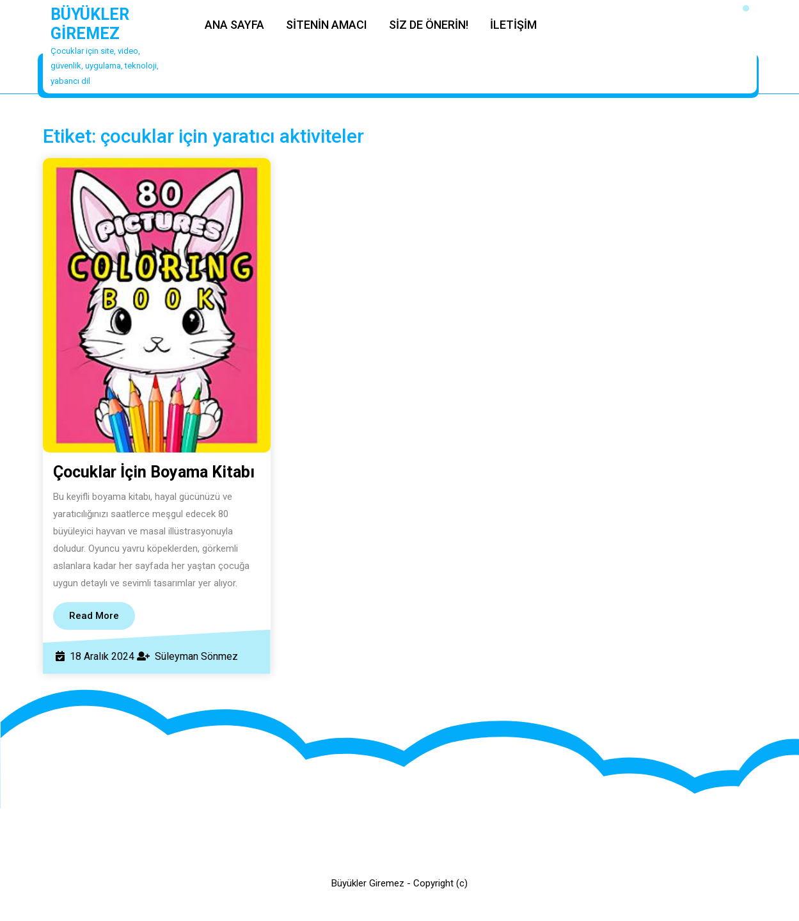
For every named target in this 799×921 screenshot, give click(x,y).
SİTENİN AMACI (326, 24)
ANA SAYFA (234, 24)
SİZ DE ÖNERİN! (428, 24)
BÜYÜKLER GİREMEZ (90, 24)
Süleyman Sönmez (196, 656)
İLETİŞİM (513, 24)
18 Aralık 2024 (102, 656)
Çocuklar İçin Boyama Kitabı (154, 472)
